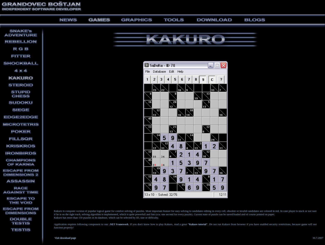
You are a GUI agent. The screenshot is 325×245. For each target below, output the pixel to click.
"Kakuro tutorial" (198, 224)
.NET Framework (119, 224)
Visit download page (65, 238)
